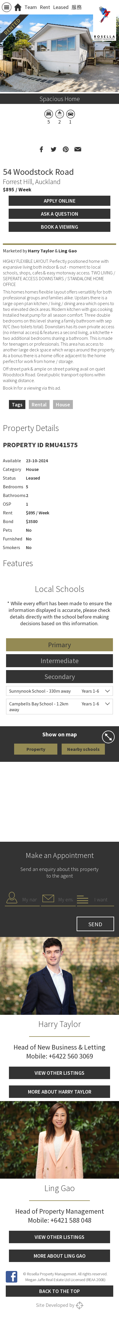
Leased (61, 7)
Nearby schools (83, 749)
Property (36, 749)
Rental (39, 404)
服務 (76, 7)
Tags (17, 404)
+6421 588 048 (70, 1220)
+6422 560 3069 (71, 1056)
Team (30, 7)
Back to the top (59, 1291)
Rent (45, 7)
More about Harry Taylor (59, 1091)
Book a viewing (59, 226)
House (63, 404)
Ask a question (59, 213)
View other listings (59, 1073)
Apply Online (59, 200)
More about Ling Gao (60, 1255)
